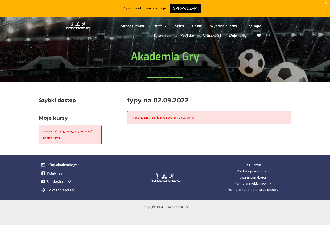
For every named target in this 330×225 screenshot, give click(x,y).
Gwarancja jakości (253, 177)
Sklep (179, 26)
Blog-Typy (253, 26)
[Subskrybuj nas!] (56, 182)
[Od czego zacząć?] (58, 190)
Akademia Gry (165, 57)
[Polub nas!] (52, 173)
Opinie (197, 26)
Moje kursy (237, 35)
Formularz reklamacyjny (252, 183)
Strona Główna (132, 26)
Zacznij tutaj (163, 35)
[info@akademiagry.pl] (61, 165)
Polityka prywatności (253, 171)
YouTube (187, 35)
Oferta (159, 26)
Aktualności (211, 35)
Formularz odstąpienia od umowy (252, 189)
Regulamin (253, 165)
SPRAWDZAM (185, 8)
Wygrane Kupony (223, 26)
